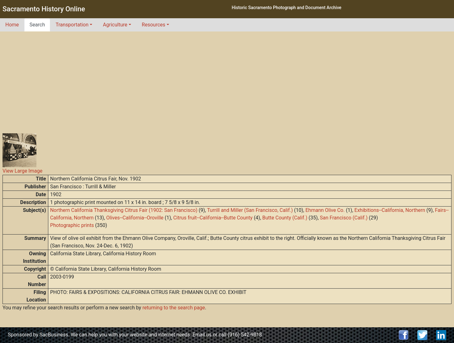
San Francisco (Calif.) (344, 218)
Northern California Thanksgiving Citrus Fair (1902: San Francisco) (124, 210)
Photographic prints (72, 225)
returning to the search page (173, 308)
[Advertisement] (227, 79)
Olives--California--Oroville (135, 218)
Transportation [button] (72, 25)
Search (37, 25)
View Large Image (22, 171)
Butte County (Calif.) (284, 218)
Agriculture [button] (115, 25)
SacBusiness (54, 335)
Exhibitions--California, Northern (390, 210)
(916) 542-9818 (245, 335)
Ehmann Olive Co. (325, 210)
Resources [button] (153, 25)
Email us (202, 335)
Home (12, 25)
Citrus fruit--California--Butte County (213, 218)
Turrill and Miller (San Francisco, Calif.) (250, 210)
